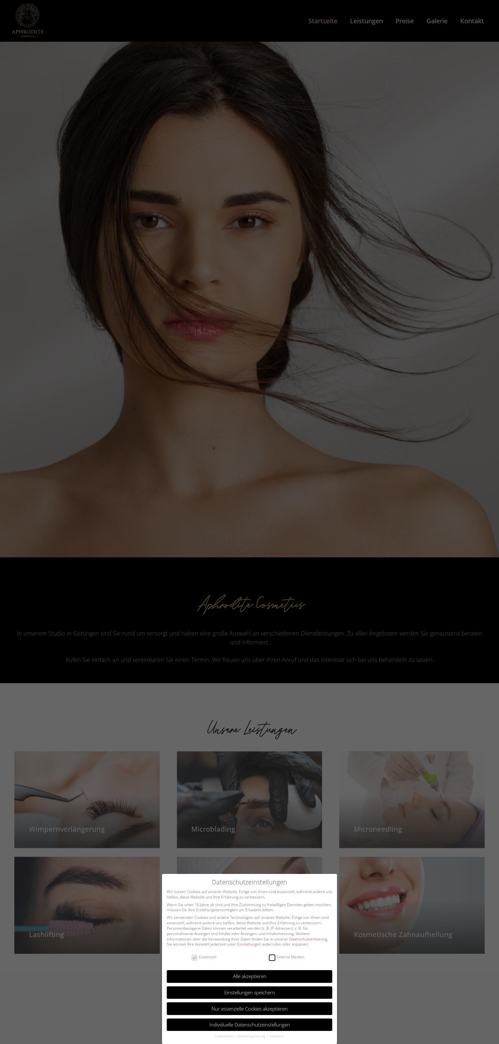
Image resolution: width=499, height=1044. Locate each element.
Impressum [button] (277, 1036)
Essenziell (203, 957)
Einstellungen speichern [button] (249, 992)
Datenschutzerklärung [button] (251, 1036)
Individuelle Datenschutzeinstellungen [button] (249, 1024)
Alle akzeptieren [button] (249, 976)
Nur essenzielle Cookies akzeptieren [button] (250, 1008)
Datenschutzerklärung (308, 939)
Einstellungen (249, 944)
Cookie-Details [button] (224, 1036)
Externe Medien (286, 957)
